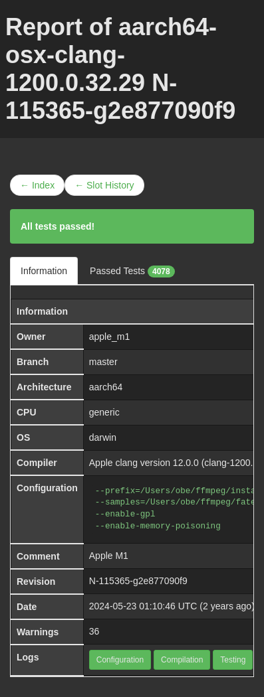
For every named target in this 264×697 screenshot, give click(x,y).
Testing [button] (232, 659)
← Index (37, 185)
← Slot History (104, 185)
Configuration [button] (120, 659)
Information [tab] (44, 271)
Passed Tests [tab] (132, 271)
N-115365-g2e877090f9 (138, 581)
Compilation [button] (182, 659)
